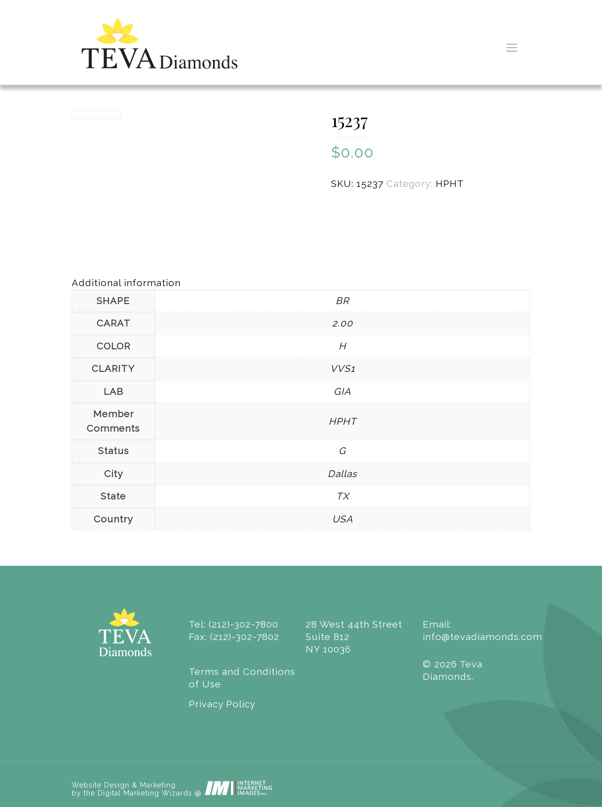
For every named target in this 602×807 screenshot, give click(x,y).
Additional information (126, 282)
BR (342, 300)
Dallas (342, 473)
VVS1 (342, 368)
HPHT (450, 183)
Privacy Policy (222, 703)
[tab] (301, 283)
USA (342, 518)
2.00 (342, 323)
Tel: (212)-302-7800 (233, 624)
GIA (342, 391)
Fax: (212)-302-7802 (234, 636)
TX (342, 495)
